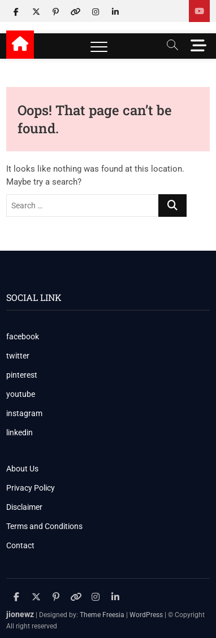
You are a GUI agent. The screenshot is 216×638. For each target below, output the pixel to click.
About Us (22, 468)
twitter (17, 355)
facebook (22, 336)
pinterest (21, 374)
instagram (24, 413)
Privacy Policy (30, 487)
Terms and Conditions (44, 526)
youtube (20, 394)
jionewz (20, 614)
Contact (20, 545)
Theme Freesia (102, 615)
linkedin (19, 432)
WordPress (146, 615)
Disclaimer (24, 507)
